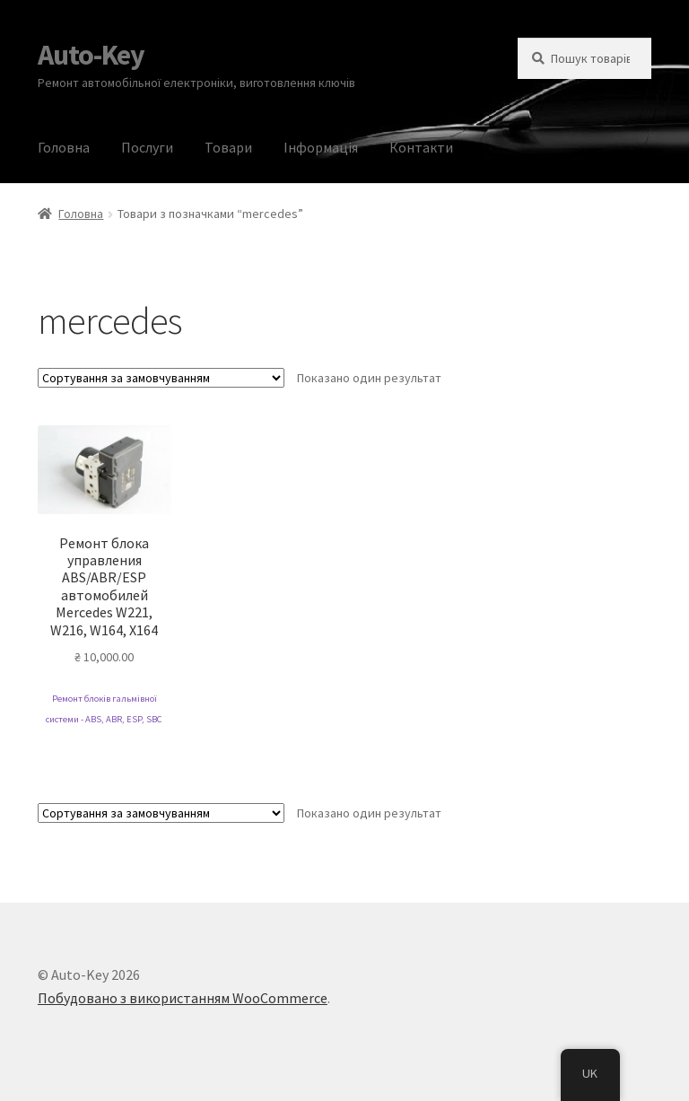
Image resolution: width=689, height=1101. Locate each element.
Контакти (421, 147)
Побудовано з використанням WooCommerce (182, 998)
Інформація (320, 147)
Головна (64, 147)
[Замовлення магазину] (161, 378)
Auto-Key (91, 55)
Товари (228, 147)
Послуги (147, 147)
